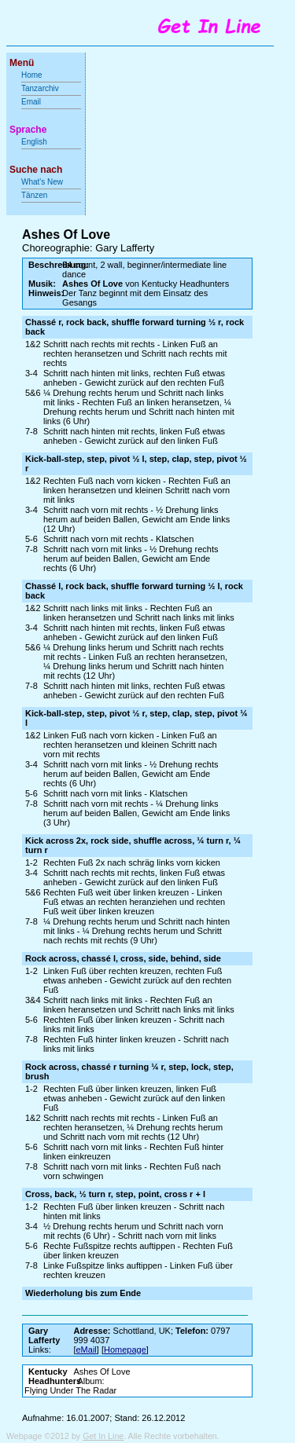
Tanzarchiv (40, 88)
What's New (43, 182)
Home (31, 75)
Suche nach (35, 169)
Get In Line (103, 1436)
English (34, 141)
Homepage (125, 1349)
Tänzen (34, 195)
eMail (86, 1349)
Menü (21, 62)
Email (31, 101)
